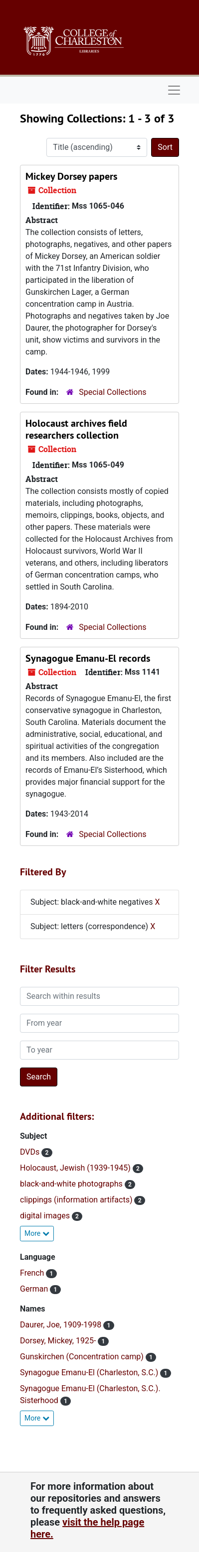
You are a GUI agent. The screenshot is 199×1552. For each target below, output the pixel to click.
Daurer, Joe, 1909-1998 (61, 1324)
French (33, 1273)
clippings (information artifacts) (77, 1199)
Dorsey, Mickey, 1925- (59, 1340)
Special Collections (112, 392)
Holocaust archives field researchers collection (76, 429)
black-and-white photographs (72, 1184)
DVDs (30, 1152)
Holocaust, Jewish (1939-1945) (76, 1168)
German (35, 1289)
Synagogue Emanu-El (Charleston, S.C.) (90, 1372)
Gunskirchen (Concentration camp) (83, 1356)
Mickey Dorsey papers (71, 176)
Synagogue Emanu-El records (87, 658)
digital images (46, 1215)
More (36, 1233)
